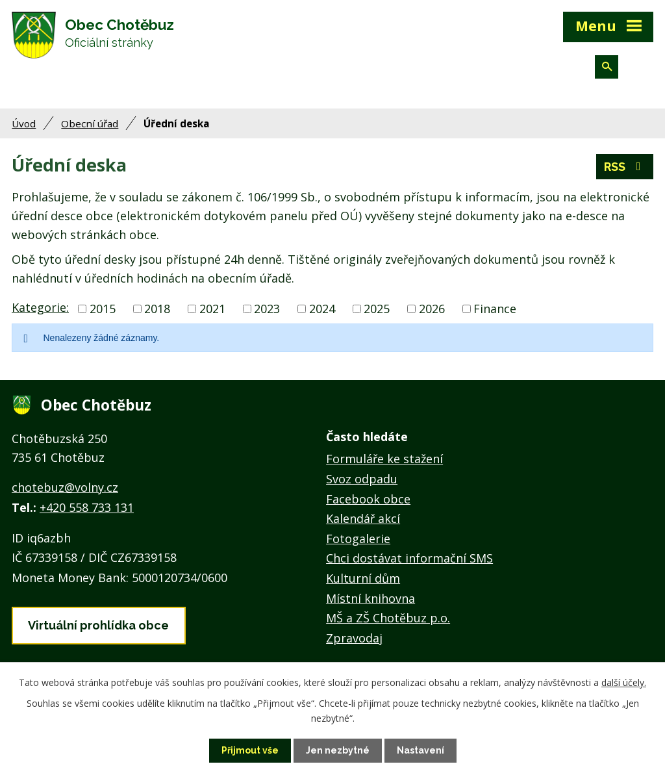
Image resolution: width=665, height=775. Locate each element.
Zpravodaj (354, 638)
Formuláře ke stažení (384, 458)
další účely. (623, 682)
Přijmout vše (250, 750)
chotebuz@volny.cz (65, 487)
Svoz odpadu (361, 479)
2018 (157, 308)
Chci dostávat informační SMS (409, 558)
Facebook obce (368, 499)
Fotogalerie (358, 538)
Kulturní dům (363, 578)
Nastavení (420, 750)
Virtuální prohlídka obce (98, 625)
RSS (625, 166)
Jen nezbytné (338, 750)
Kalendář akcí (363, 518)
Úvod (24, 123)
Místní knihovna (370, 598)
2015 (103, 308)
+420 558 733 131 (87, 507)
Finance (494, 308)
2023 (267, 308)
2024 (322, 308)
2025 (377, 308)
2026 (432, 308)
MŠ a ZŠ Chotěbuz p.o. (388, 618)
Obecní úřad (89, 123)
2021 (212, 308)
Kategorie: (40, 307)
